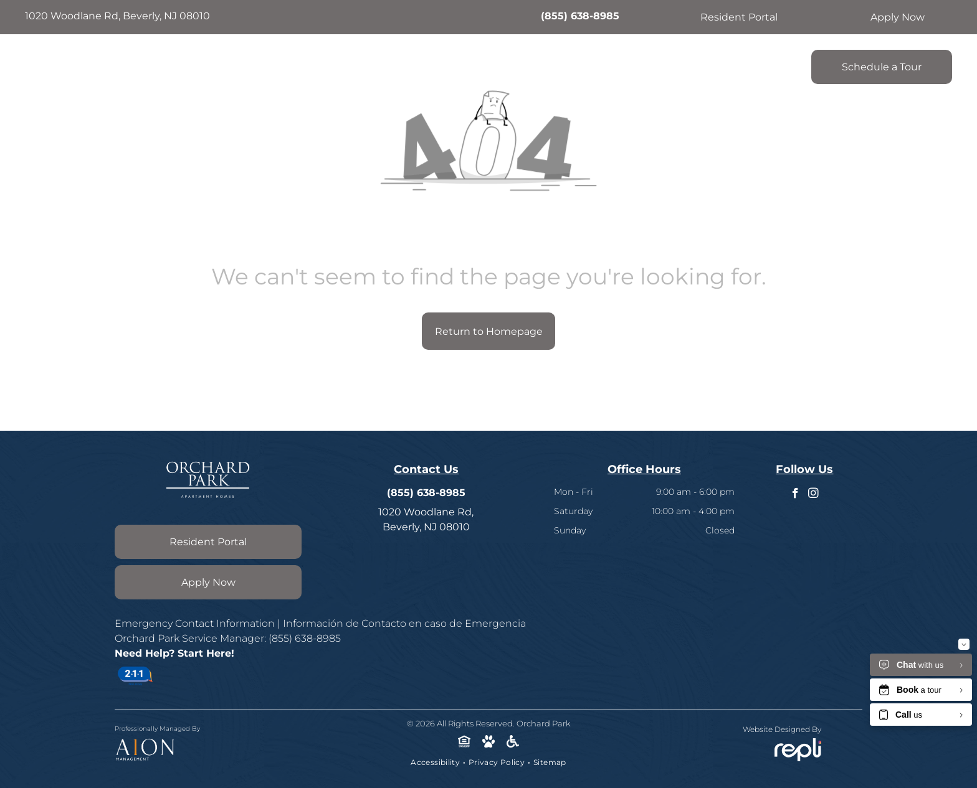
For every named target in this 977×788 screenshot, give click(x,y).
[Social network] (464, 742)
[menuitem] (364, 63)
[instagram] (813, 494)
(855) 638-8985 (580, 16)
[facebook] (795, 494)
